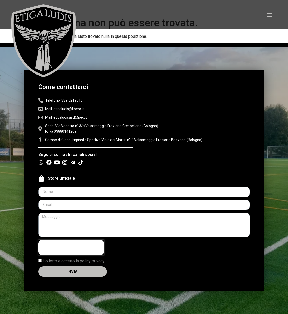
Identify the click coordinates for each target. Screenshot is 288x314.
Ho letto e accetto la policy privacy (74, 260)
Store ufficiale (61, 178)
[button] (269, 14)
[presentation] (71, 247)
